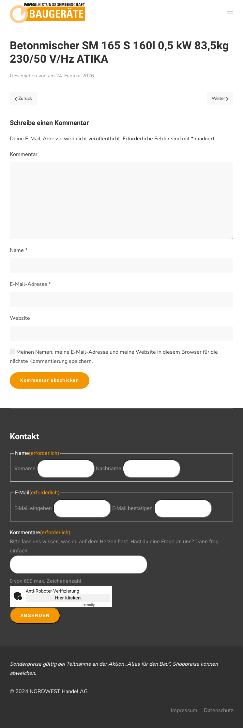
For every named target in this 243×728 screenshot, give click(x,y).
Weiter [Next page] (220, 98)
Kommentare (40, 532)
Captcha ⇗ (96, 605)
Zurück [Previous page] (23, 98)
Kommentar (24, 154)
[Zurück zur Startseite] (47, 13)
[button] (230, 13)
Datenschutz (218, 710)
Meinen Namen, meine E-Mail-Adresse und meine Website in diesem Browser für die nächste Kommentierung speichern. (114, 357)
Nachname (108, 468)
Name (18, 250)
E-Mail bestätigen (132, 508)
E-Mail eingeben (33, 508)
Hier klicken (68, 597)
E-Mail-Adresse (30, 284)
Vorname (25, 468)
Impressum (184, 710)
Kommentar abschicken (49, 380)
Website (20, 318)
